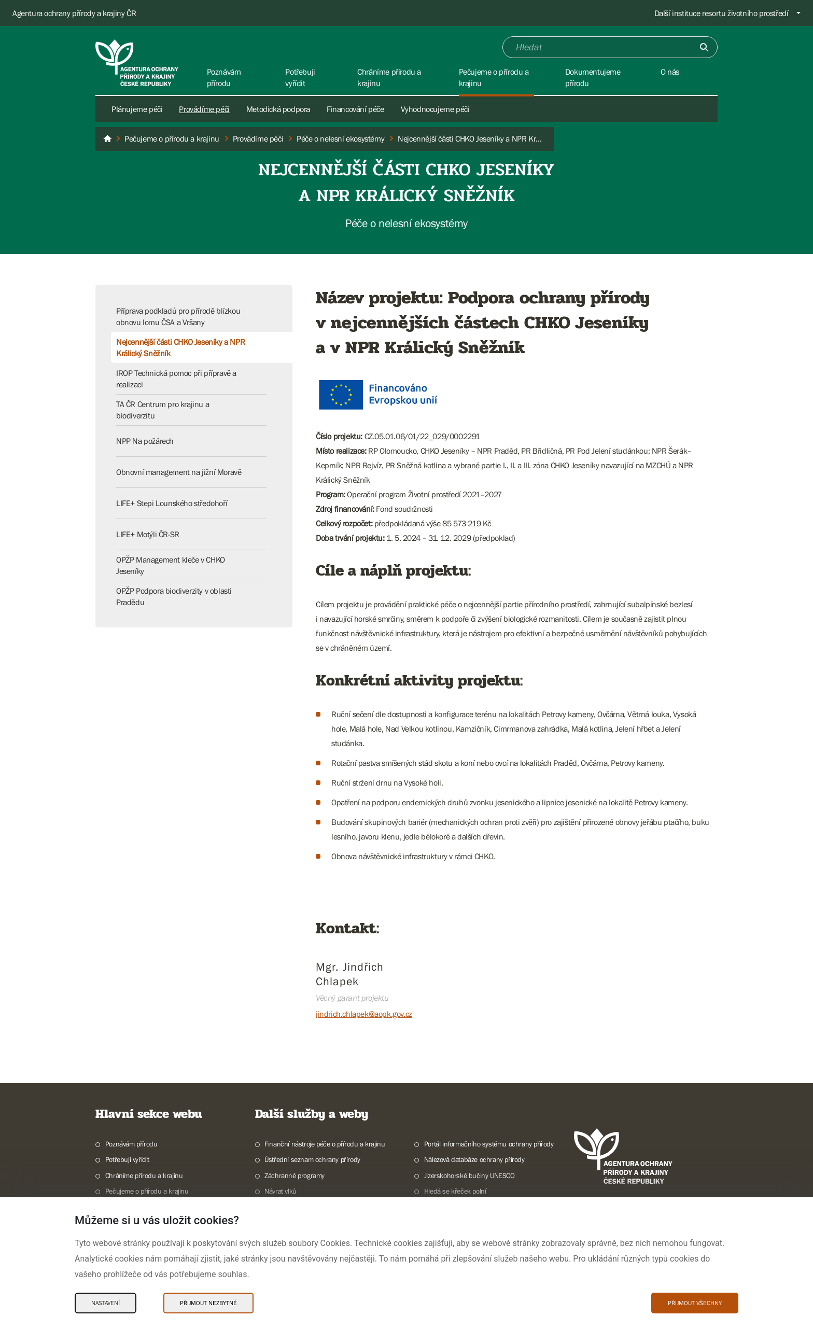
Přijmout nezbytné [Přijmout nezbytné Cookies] (208, 1303)
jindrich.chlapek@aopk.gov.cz (364, 1013)
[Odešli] (704, 47)
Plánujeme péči (136, 109)
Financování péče (355, 109)
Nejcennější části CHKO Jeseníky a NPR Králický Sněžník (180, 347)
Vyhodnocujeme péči (435, 109)
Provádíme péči (204, 109)
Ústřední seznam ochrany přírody (312, 1159)
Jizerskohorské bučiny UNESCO (469, 1175)
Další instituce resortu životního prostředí (721, 13)
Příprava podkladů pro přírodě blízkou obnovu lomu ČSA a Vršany (178, 316)
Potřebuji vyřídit (127, 1159)
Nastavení (105, 1303)
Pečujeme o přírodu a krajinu (147, 1191)
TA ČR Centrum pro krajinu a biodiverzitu (162, 409)
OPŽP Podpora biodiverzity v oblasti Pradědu (174, 596)
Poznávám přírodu (131, 1144)
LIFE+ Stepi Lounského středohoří (171, 503)
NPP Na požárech (145, 440)
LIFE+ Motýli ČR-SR (147, 534)
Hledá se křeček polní (455, 1191)
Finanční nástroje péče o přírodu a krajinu (324, 1144)
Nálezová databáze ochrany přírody (474, 1159)
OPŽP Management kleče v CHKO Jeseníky (170, 565)
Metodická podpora (278, 109)
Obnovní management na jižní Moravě (178, 472)
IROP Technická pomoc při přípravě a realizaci (176, 378)
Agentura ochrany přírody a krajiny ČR (74, 13)
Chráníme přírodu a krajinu (144, 1175)
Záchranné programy (294, 1175)
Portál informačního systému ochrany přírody (489, 1144)
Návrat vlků (280, 1191)
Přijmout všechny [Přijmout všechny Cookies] (695, 1303)
